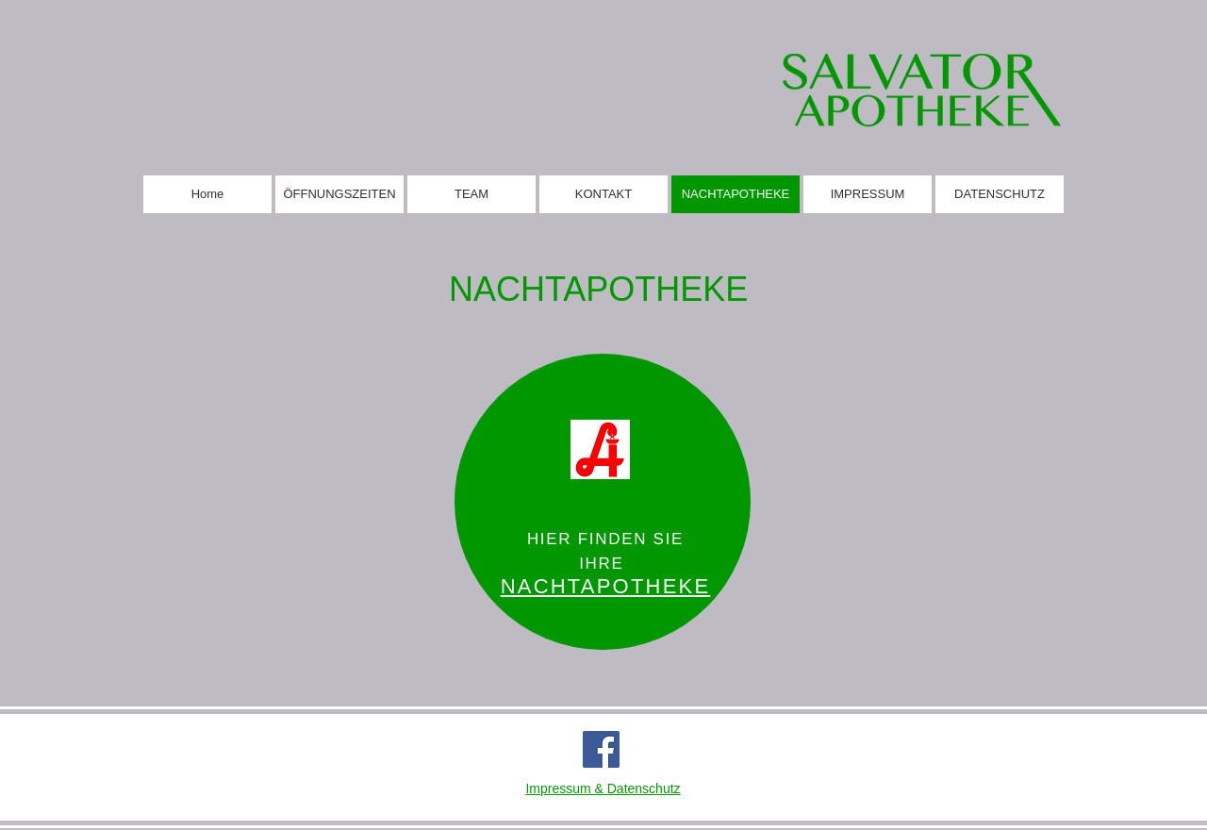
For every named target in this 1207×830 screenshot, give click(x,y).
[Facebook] (601, 749)
